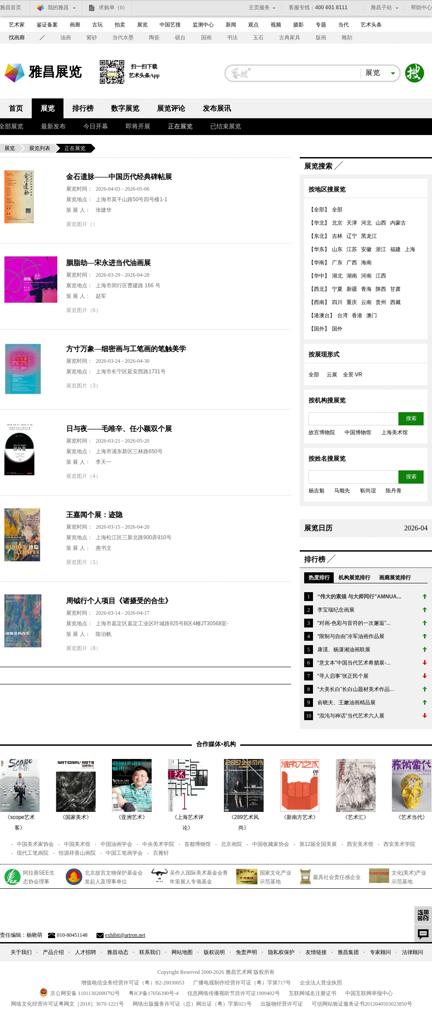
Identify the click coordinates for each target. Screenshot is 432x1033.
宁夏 (337, 289)
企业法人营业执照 (321, 983)
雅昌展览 (55, 71)
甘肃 (395, 289)
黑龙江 (369, 236)
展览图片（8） (83, 648)
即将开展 (138, 126)
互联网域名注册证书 (312, 993)
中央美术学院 (158, 844)
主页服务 (259, 7)
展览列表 (39, 148)
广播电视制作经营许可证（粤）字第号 (242, 983)
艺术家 (17, 25)
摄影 (298, 25)
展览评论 (171, 108)
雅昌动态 (117, 952)
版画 (321, 37)
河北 (366, 223)
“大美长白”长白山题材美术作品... (355, 689)
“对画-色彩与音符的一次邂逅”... (354, 623)
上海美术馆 (394, 432)
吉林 (337, 236)
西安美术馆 (360, 844)
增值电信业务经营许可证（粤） (132, 983)
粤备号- (154, 993)
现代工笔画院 (32, 853)
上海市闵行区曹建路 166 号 (128, 285)
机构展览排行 (354, 578)
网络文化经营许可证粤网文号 (67, 1004)
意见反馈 (423, 933)
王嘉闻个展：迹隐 (94, 514)
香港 (357, 315)
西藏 (395, 302)
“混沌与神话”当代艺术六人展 (350, 716)
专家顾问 (380, 952)
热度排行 (319, 578)
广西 (351, 262)
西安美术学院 (399, 844)
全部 (337, 210)
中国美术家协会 (35, 844)
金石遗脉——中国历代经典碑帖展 (119, 176)
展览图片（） (82, 224)
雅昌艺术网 (15, 74)
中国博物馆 (358, 432)
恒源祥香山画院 (77, 853)
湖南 (351, 276)
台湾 (342, 315)
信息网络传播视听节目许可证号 (233, 993)
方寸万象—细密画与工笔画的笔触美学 (126, 349)
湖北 (337, 276)
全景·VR (352, 375)
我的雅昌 (58, 7)
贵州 (381, 302)
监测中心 (203, 25)
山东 (337, 249)
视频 (276, 25)
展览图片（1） (83, 562)
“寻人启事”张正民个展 (343, 676)
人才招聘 (85, 952)
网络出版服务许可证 (192, 1004)
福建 (395, 249)
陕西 (381, 289)
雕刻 (347, 37)
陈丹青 (394, 491)
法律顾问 (412, 952)
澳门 (371, 315)
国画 (206, 37)
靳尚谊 (368, 491)
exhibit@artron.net (125, 935)
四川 (337, 302)
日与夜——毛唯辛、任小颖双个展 (119, 428)
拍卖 (120, 25)
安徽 (366, 249)
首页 (16, 108)
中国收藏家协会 (270, 844)
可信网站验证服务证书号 (362, 1004)
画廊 (75, 25)
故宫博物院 (322, 432)
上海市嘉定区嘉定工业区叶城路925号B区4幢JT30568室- (162, 623)
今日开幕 (95, 126)
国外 (337, 329)
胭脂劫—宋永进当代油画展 (108, 263)
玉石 (258, 37)
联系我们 (149, 952)
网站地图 (182, 952)
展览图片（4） (83, 476)
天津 (351, 223)
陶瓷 (154, 37)
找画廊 (17, 37)
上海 (410, 249)
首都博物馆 (197, 844)
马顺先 (342, 491)
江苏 (351, 249)
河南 (366, 276)
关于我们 (21, 952)
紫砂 (91, 37)
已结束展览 (225, 126)
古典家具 (289, 37)
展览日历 (318, 528)
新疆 (351, 289)
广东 (337, 262)
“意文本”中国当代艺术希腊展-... (354, 663)
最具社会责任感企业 (337, 877)
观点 (253, 25)
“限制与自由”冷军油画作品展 (350, 636)
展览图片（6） (83, 310)
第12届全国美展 (318, 844)
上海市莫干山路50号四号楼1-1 (132, 199)
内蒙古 (398, 223)
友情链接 (316, 952)
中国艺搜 (170, 25)
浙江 (381, 249)
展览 (142, 25)
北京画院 (231, 844)
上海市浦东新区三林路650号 (129, 451)
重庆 (351, 302)
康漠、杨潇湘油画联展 (343, 649)
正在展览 (180, 126)
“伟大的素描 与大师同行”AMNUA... (359, 597)
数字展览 (125, 108)
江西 (381, 276)
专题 (321, 25)
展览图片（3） (83, 386)
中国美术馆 (77, 844)
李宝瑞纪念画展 (335, 610)
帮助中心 (421, 7)
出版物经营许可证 (282, 1004)
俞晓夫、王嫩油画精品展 (346, 702)
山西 (381, 223)
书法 (232, 37)
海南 (366, 262)
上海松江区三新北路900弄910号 (133, 537)
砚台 (180, 37)
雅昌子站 (381, 7)
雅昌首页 (10, 7)
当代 (343, 25)
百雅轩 (161, 853)
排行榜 (82, 108)
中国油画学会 (116, 844)
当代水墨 (123, 37)
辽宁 (351, 236)
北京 (337, 223)
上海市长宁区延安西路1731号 (131, 371)
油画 (65, 37)
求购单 (113, 7)
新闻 (231, 25)
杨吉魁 (316, 491)
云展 (332, 375)
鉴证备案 (47, 25)
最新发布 (53, 126)
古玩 (97, 25)
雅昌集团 (348, 952)
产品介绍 (53, 952)
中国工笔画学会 (124, 853)
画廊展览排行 (395, 578)
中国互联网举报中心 (369, 993)
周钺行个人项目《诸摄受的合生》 (119, 601)
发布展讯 (217, 108)
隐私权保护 (281, 952)
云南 (366, 302)
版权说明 (214, 952)
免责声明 (246, 952)
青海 (366, 289)
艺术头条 (371, 25)
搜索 (415, 73)
